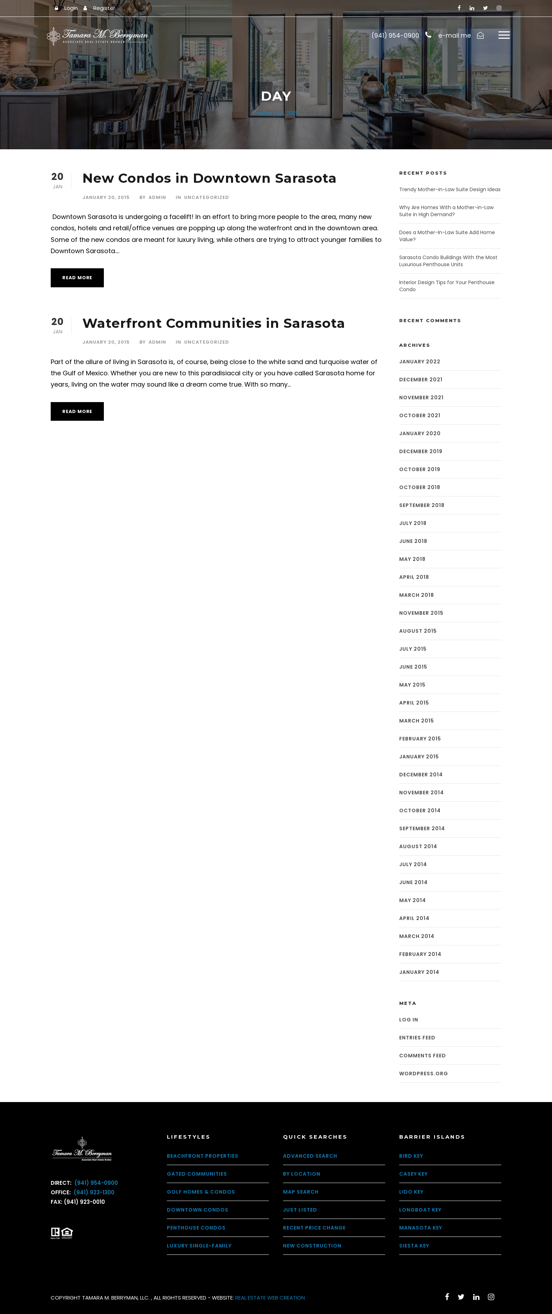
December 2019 (421, 451)
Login (71, 8)
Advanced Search (310, 1155)
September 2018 (422, 505)
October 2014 (420, 810)
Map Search (301, 1191)
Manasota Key (420, 1227)
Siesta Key (414, 1245)
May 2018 (412, 559)
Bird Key (411, 1155)
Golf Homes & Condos (201, 1191)
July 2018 (413, 523)
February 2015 (420, 739)
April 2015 (414, 703)
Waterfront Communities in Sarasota (213, 323)
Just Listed (300, 1209)
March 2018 (416, 595)
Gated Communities (197, 1173)
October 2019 (419, 469)
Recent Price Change (314, 1227)
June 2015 (413, 667)
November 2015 (421, 613)
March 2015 (416, 721)
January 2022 (419, 361)
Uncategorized (206, 197)
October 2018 (419, 487)
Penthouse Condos (196, 1227)
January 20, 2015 (106, 197)
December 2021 (421, 379)
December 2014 (421, 774)
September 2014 (422, 828)
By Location (301, 1173)
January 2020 (420, 433)
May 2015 (412, 685)
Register (104, 8)
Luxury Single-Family (199, 1245)
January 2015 (419, 757)
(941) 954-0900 (95, 1183)
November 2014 (421, 792)
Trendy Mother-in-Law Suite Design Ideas (450, 189)
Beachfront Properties (202, 1155)
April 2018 (414, 577)
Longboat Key (420, 1209)
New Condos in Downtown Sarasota (209, 178)
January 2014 (419, 972)
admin (157, 197)
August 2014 (418, 846)
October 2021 (419, 415)
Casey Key (413, 1173)
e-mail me (454, 35)
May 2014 (412, 900)
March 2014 (416, 936)
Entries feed (417, 1037)
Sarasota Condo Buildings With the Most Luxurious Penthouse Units (448, 261)
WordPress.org (423, 1073)
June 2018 (413, 541)
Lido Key (411, 1191)
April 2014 (414, 918)
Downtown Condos (197, 1209)
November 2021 (421, 397)
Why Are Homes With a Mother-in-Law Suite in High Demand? (446, 211)
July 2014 (413, 864)
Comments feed (422, 1055)
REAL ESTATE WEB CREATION (270, 1297)
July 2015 (413, 649)
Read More (77, 278)
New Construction (312, 1245)
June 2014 (413, 882)
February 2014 (420, 954)
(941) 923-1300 (93, 1192)
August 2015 (418, 631)
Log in (408, 1019)
